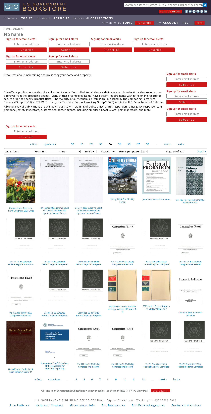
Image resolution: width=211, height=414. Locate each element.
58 (147, 144)
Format (40, 151)
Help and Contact (49, 405)
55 (119, 144)
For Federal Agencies (148, 405)
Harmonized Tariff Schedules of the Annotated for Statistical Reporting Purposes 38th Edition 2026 (54, 366)
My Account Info (82, 405)
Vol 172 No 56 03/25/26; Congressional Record (122, 263)
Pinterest (201, 11)
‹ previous (50, 144)
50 (72, 144)
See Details (160, 390)
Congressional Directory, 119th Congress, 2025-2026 (21, 209)
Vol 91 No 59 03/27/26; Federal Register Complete (156, 263)
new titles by (130, 22)
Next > (202, 151)
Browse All (18, 18)
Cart (200, 22)
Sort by (90, 151)
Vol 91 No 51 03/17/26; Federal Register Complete (190, 365)
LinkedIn (205, 11)
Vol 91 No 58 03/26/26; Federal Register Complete (54, 263)
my (168, 22)
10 (124, 379)
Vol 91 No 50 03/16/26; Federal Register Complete (156, 365)
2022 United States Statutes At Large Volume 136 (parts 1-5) (122, 309)
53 (100, 144)
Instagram (194, 11)
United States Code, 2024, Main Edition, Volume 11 (20, 370)
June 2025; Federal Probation (156, 199)
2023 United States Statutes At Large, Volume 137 (156, 307)
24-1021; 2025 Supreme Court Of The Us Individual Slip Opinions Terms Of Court (55, 210)
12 (143, 379)
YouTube (198, 11)
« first (33, 144)
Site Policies (19, 405)
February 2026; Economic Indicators (190, 314)
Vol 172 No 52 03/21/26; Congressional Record (88, 365)
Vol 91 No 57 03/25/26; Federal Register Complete (88, 263)
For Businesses (113, 405)
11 (134, 379)
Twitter (190, 11)
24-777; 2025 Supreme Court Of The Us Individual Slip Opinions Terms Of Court (88, 210)
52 (91, 144)
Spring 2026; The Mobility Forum (122, 200)
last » (180, 144)
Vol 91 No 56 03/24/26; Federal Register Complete (21, 263)
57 (138, 144)
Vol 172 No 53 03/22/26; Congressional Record (122, 365)
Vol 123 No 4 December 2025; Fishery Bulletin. (190, 201)
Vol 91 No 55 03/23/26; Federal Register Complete (54, 314)
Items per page (129, 151)
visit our (170, 11)
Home (7, 28)
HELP (186, 22)
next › (167, 144)
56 (128, 144)
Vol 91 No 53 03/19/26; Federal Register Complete (88, 314)
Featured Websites (186, 405)
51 (82, 144)
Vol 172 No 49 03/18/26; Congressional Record (20, 314)
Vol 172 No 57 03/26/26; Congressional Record (190, 263)
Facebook (186, 11)
